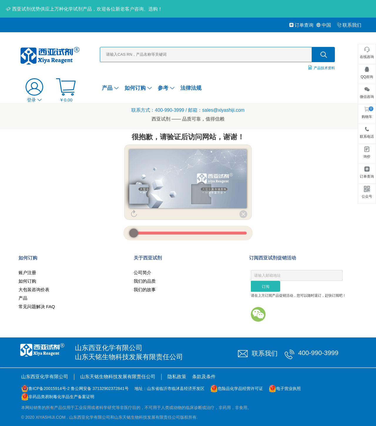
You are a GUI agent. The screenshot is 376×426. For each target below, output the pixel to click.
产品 (110, 88)
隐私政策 (176, 376)
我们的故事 (145, 289)
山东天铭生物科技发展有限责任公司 (117, 376)
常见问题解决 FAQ (37, 306)
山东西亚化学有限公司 (44, 376)
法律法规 (191, 88)
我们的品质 (145, 281)
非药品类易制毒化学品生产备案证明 (61, 396)
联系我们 (349, 25)
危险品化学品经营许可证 (240, 388)
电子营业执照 (288, 388)
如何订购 (138, 88)
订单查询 (301, 25)
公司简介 (142, 272)
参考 (166, 88)
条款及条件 (204, 376)
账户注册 (27, 272)
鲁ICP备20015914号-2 (49, 388)
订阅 (265, 286)
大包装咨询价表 (34, 289)
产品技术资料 (324, 68)
